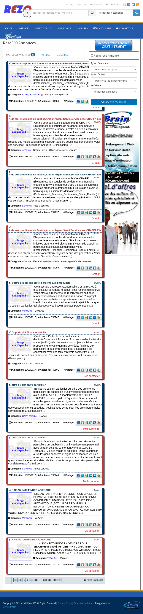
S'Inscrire (82, 28)
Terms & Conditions (83, 603)
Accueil (69, 4)
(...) (54, 299)
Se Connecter (96, 4)
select (59, 580)
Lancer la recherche (113, 102)
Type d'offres (98, 74)
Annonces (23, 28)
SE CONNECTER (124, 28)
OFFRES (46, 54)
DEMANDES (62, 54)
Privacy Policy (65, 603)
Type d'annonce (99, 63)
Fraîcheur (96, 85)
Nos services (64, 28)
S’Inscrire (81, 4)
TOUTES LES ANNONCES (20, 54)
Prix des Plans (112, 4)
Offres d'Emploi (43, 28)
